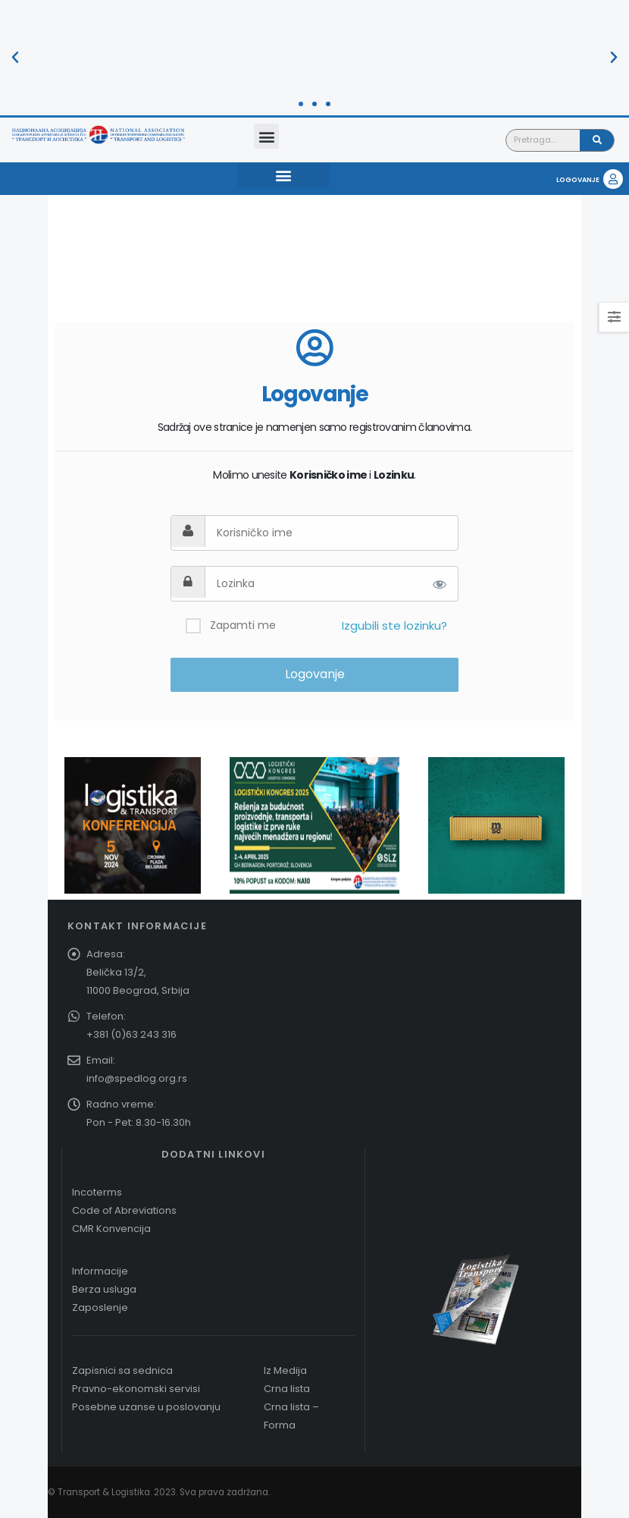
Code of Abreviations (124, 1210)
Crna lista (287, 1388)
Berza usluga (104, 1289)
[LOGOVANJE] (613, 179)
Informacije (100, 1271)
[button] (15, 57)
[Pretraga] (597, 140)
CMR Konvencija (111, 1228)
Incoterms (97, 1192)
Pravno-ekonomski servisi (136, 1388)
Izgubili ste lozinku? (394, 625)
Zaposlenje (100, 1307)
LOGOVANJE (577, 179)
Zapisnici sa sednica (122, 1370)
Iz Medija (285, 1370)
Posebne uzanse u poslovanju (146, 1407)
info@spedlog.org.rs (136, 1078)
